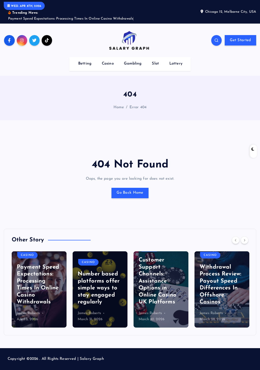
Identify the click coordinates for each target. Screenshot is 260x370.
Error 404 (138, 107)
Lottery (176, 64)
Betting (84, 64)
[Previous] (235, 240)
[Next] (244, 240)
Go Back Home (130, 193)
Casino (108, 64)
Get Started (240, 40)
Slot (155, 64)
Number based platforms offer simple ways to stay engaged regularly (99, 288)
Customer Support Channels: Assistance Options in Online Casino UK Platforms (157, 281)
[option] (39, 289)
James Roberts (28, 313)
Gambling (132, 64)
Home (118, 107)
